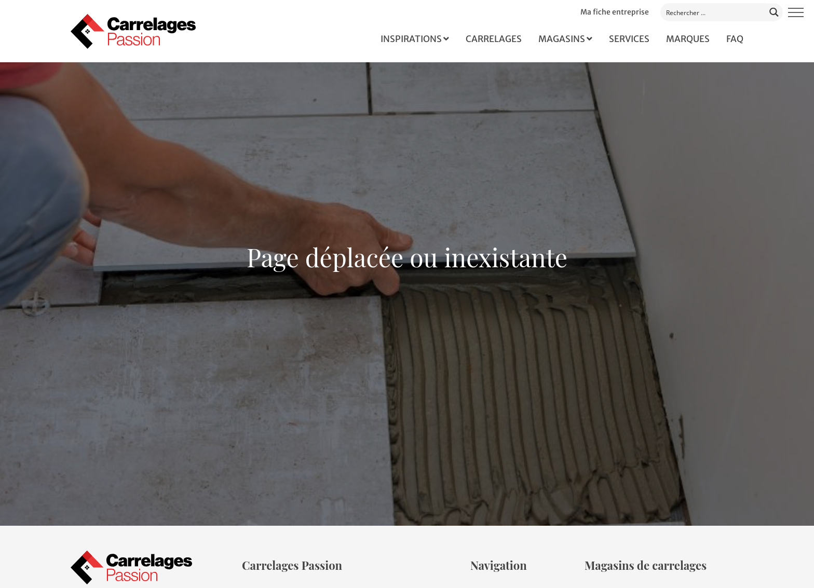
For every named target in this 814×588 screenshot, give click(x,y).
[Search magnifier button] (774, 11)
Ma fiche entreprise (614, 12)
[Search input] (713, 12)
